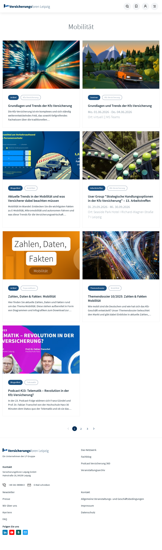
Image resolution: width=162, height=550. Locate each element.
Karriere (7, 512)
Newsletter (9, 492)
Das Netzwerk (88, 450)
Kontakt (85, 492)
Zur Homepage (32, 6)
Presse (6, 499)
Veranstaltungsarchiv (93, 470)
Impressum (87, 505)
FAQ (5, 519)
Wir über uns (10, 505)
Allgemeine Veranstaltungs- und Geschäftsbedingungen (112, 499)
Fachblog (86, 456)
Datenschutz (88, 512)
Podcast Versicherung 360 (95, 463)
